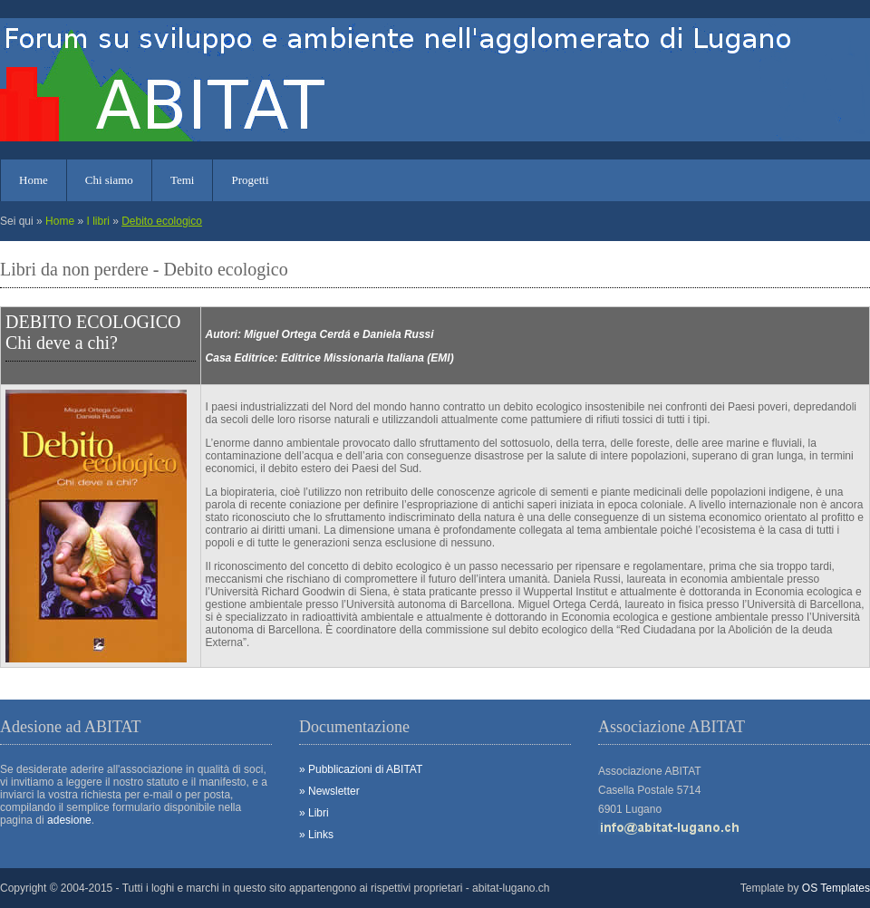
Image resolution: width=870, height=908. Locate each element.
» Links (316, 834)
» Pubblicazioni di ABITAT (360, 769)
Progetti (249, 180)
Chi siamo (109, 180)
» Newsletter (329, 791)
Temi (182, 180)
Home (33, 180)
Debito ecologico (161, 221)
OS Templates (836, 888)
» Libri (314, 813)
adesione (69, 820)
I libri (97, 221)
